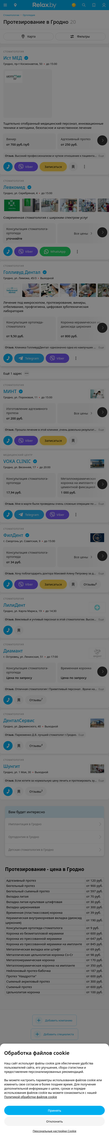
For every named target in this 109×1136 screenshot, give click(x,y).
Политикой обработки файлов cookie (30, 1097)
